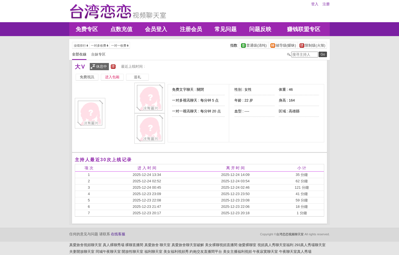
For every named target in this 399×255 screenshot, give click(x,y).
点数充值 (121, 29)
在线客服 (118, 234)
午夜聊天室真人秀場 (295, 251)
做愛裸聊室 (247, 245)
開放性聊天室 (132, 251)
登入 (314, 4)
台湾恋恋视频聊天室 (290, 234)
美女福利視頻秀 (176, 251)
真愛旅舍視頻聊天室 (85, 245)
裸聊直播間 (134, 245)
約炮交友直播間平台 (206, 251)
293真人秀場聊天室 (310, 245)
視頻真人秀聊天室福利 (275, 245)
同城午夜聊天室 (108, 251)
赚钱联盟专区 (303, 29)
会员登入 (156, 29)
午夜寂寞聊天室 (265, 251)
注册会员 (191, 29)
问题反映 (260, 29)
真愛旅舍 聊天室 (157, 245)
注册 (326, 4)
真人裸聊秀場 (113, 245)
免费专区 (87, 29)
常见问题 (225, 29)
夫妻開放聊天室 (81, 251)
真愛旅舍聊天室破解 (188, 245)
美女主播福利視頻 (237, 251)
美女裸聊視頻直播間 (221, 245)
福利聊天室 (153, 251)
